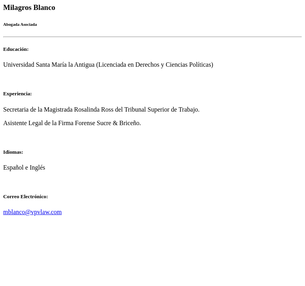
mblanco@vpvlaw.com (32, 212)
